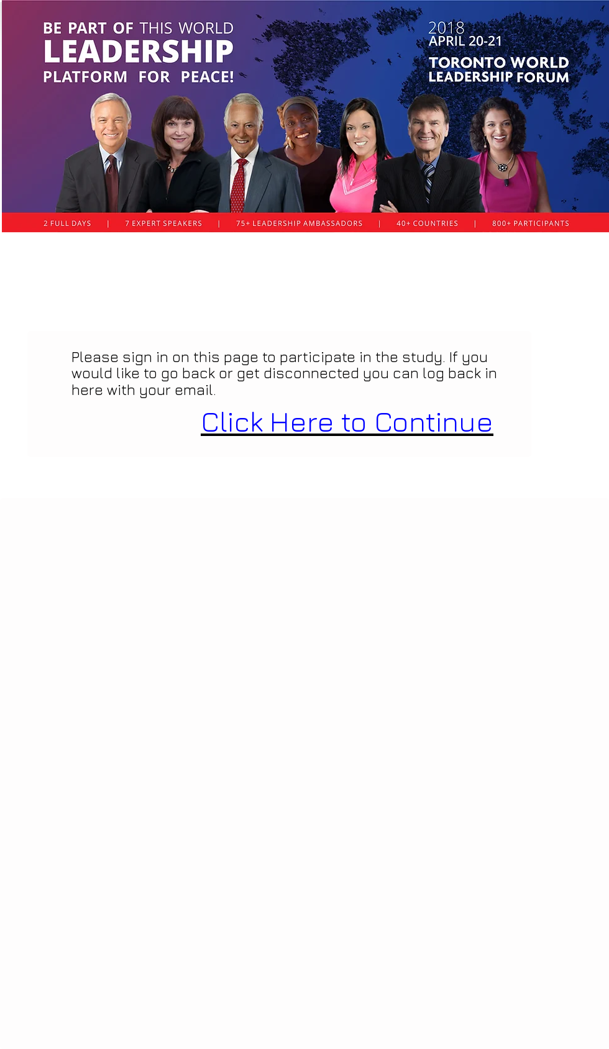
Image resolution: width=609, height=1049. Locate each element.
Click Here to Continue (347, 421)
